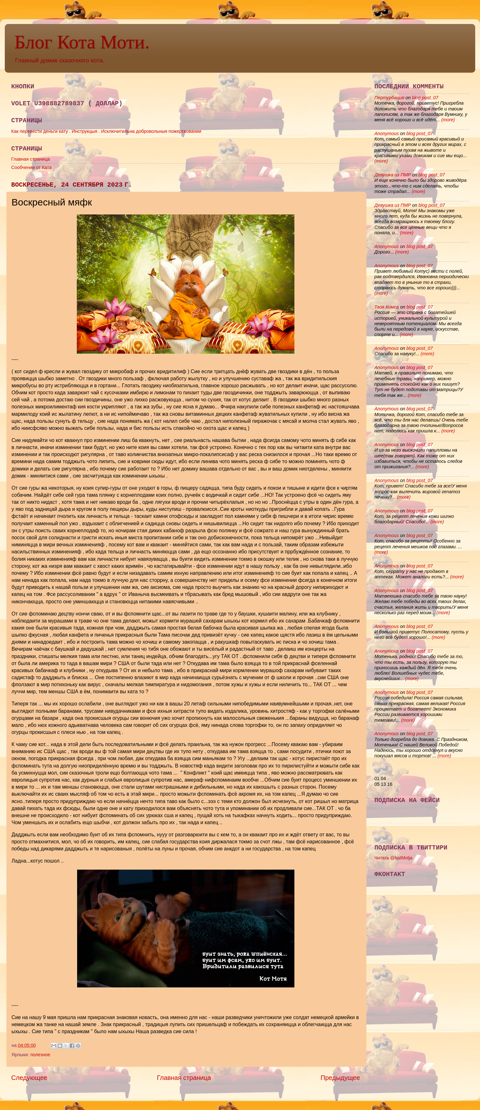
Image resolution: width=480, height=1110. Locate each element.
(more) (447, 119)
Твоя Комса (386, 307)
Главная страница (30, 159)
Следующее (29, 1077)
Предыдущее (340, 1077)
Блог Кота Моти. (81, 41)
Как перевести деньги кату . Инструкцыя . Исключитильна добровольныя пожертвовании (106, 131)
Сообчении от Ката (31, 167)
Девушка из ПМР (392, 174)
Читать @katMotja (393, 857)
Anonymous (386, 133)
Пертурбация (389, 97)
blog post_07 (425, 97)
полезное (40, 1054)
